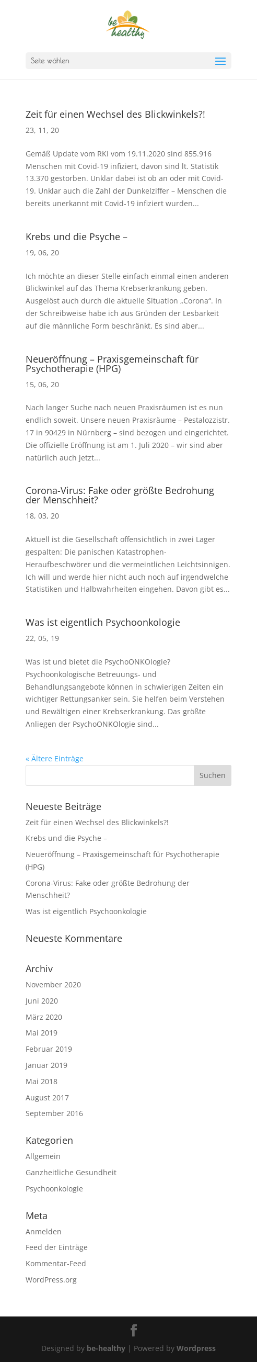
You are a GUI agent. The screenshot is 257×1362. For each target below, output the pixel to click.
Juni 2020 (42, 1001)
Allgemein (43, 1156)
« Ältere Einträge (55, 758)
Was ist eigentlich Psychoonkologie (103, 622)
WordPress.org (51, 1280)
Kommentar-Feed (56, 1263)
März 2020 (44, 1017)
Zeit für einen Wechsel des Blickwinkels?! (115, 114)
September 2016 (54, 1113)
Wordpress (196, 1348)
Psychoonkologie (54, 1189)
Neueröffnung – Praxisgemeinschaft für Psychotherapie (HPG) (112, 364)
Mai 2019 (41, 1033)
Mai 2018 (41, 1081)
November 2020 (53, 984)
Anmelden (44, 1231)
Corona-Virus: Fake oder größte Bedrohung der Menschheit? (120, 495)
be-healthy (106, 1348)
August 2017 (47, 1097)
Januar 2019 (46, 1065)
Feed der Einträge (57, 1247)
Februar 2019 (49, 1049)
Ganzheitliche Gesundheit (71, 1172)
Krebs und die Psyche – (76, 236)
